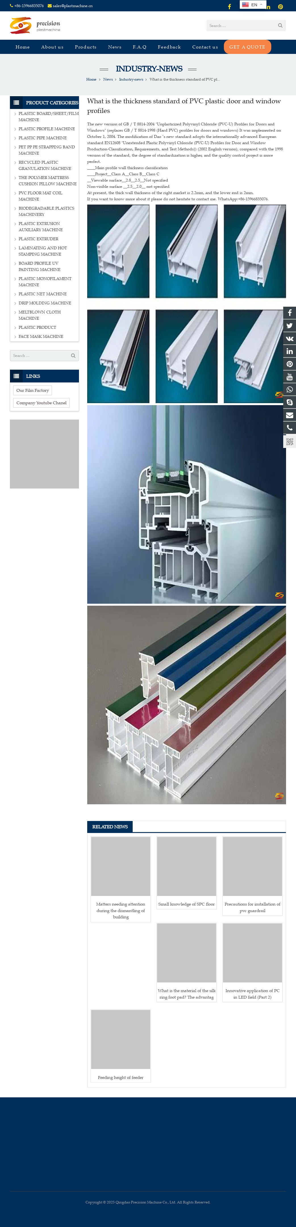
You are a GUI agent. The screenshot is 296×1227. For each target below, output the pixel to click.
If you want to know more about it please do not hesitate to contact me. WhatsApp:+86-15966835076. (178, 199)
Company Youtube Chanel (41, 402)
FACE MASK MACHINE (41, 336)
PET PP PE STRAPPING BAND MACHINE (47, 150)
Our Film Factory (32, 390)
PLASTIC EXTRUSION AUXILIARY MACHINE (41, 226)
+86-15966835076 (29, 5)
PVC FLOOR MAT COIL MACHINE (40, 196)
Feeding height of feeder (120, 1077)
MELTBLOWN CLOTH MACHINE (40, 315)
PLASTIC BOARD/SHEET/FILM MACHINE (49, 116)
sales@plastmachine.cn (73, 5)
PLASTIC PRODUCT (37, 327)
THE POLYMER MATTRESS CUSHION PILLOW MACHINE (48, 180)
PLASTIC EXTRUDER (38, 239)
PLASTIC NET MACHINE (43, 294)
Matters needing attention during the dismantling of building (120, 910)
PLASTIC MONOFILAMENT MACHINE (45, 281)
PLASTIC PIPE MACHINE (43, 138)
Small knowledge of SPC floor (187, 904)
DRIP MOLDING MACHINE (45, 303)
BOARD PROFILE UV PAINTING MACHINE (40, 266)
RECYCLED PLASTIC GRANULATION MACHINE (45, 165)
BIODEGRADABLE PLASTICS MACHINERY (46, 211)
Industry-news (148, 69)
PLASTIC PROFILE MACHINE (47, 129)
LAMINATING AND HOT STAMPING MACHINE (43, 251)
